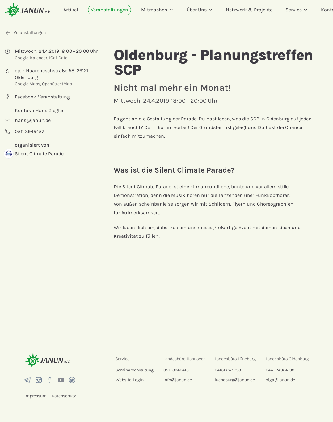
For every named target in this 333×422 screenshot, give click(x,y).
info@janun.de (177, 379)
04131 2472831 (228, 370)
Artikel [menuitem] (70, 10)
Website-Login (130, 379)
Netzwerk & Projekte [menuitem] (249, 10)
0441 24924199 (280, 370)
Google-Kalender (31, 58)
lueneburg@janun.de (235, 379)
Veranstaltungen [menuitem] (109, 10)
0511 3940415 (176, 370)
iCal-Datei (59, 58)
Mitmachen (157, 10)
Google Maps (27, 83)
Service (296, 10)
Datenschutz (64, 396)
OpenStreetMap (57, 83)
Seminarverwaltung (135, 370)
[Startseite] (28, 9)
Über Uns (200, 10)
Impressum (35, 396)
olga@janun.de (280, 379)
